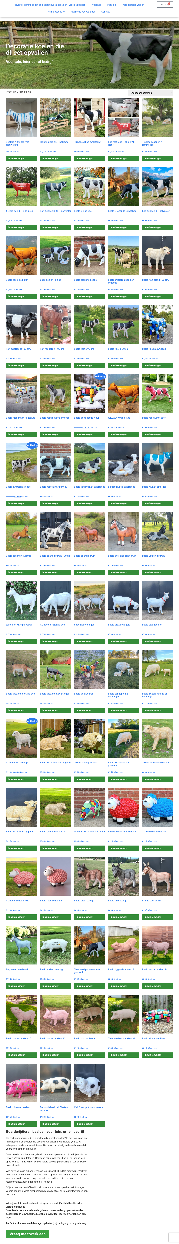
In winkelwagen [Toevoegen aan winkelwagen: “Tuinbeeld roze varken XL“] (118, 1054)
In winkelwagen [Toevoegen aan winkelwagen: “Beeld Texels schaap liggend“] (50, 779)
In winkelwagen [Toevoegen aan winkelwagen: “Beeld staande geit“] (153, 641)
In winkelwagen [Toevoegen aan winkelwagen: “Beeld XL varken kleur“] (153, 1054)
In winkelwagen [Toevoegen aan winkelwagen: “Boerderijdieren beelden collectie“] (118, 296)
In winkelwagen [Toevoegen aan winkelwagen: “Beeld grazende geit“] (118, 641)
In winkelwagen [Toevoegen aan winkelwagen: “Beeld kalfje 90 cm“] (84, 365)
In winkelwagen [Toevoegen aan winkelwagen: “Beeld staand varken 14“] (153, 986)
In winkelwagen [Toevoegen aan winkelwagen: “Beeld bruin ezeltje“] (84, 917)
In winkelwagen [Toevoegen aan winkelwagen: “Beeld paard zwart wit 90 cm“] (50, 572)
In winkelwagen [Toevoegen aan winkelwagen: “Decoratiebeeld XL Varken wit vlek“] (50, 1124)
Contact (105, 11)
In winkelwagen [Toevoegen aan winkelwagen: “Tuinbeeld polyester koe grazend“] (84, 986)
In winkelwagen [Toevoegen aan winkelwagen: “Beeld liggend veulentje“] (16, 572)
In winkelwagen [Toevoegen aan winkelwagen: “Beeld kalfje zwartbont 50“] (50, 503)
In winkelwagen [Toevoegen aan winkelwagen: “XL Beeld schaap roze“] (16, 917)
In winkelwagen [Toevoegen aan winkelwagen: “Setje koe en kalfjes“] (50, 296)
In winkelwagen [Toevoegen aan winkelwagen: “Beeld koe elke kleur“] (16, 296)
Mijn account (56, 11)
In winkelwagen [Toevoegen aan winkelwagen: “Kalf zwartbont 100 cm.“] (16, 365)
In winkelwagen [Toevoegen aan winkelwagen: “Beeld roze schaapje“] (50, 917)
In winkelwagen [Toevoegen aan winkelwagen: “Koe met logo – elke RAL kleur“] (118, 158)
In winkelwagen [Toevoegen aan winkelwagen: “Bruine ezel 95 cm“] (153, 917)
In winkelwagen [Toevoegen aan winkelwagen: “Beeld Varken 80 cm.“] (84, 1054)
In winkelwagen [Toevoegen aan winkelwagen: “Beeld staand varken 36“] (50, 1054)
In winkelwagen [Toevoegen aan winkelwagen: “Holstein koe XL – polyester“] (50, 158)
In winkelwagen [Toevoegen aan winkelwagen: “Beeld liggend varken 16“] (118, 986)
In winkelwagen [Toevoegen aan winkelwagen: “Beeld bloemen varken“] (16, 1124)
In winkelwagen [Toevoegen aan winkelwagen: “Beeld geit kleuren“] (84, 710)
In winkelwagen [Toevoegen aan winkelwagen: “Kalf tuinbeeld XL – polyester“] (50, 227)
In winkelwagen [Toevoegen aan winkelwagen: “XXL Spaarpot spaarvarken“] (84, 1124)
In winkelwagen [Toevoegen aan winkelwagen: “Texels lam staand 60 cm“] (153, 779)
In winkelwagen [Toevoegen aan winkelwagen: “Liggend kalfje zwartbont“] (118, 503)
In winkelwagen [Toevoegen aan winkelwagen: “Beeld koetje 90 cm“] (118, 365)
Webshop (96, 4)
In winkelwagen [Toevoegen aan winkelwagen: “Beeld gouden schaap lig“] (50, 848)
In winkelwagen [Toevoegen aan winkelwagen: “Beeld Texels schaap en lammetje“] (153, 710)
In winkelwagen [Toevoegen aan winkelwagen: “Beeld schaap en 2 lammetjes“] (118, 710)
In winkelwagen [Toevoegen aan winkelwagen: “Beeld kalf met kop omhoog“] (50, 434)
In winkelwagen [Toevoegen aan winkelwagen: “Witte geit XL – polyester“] (16, 641)
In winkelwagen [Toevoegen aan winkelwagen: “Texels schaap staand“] (84, 779)
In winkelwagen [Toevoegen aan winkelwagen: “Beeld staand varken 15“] (16, 1054)
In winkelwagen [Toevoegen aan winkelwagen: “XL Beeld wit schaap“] (16, 779)
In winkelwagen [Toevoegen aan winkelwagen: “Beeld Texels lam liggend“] (16, 848)
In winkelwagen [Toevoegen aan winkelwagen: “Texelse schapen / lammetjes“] (153, 158)
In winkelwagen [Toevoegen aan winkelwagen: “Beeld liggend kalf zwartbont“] (84, 503)
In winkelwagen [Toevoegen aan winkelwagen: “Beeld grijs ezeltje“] (118, 917)
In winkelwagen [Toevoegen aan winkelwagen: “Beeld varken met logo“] (50, 986)
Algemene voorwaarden (83, 11)
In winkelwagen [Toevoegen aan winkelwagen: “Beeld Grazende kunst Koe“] (118, 227)
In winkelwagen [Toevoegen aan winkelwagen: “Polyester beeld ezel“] (16, 986)
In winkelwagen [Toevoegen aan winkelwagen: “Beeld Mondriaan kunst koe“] (16, 434)
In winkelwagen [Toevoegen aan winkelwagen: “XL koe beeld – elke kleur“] (16, 227)
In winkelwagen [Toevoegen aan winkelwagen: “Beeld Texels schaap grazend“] (118, 779)
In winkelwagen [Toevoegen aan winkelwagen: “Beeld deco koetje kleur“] (84, 434)
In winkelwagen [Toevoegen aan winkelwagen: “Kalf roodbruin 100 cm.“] (50, 365)
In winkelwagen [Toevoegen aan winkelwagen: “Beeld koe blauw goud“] (153, 365)
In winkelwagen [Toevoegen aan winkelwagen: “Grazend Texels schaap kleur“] (84, 848)
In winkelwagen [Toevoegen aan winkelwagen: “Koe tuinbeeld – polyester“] (153, 227)
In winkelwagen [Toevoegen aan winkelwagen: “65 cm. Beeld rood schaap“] (118, 848)
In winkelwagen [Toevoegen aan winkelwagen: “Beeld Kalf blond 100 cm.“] (153, 296)
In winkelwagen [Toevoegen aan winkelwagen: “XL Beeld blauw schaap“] (153, 848)
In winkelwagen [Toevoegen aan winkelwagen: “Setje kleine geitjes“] (84, 641)
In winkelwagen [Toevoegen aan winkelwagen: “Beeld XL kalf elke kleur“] (153, 503)
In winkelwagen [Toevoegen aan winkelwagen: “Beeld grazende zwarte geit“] (50, 710)
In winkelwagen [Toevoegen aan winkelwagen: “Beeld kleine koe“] (84, 227)
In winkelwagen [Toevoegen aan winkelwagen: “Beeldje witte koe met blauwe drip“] (16, 158)
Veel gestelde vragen (133, 4)
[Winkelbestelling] (150, 93)
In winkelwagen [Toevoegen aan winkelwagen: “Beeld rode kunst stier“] (153, 434)
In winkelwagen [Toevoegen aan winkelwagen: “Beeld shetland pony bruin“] (118, 572)
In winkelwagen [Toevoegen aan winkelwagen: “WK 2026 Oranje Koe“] (118, 434)
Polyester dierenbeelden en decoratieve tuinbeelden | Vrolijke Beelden (49, 4)
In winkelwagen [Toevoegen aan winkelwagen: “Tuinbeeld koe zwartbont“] (84, 158)
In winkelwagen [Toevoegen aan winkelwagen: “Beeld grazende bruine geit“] (16, 710)
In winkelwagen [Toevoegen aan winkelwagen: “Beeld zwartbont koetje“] (16, 503)
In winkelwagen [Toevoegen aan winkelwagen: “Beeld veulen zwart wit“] (153, 572)
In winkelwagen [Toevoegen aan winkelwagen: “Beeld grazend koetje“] (84, 296)
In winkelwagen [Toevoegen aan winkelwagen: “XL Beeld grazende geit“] (50, 641)
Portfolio (111, 4)
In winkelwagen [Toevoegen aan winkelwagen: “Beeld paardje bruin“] (84, 572)
